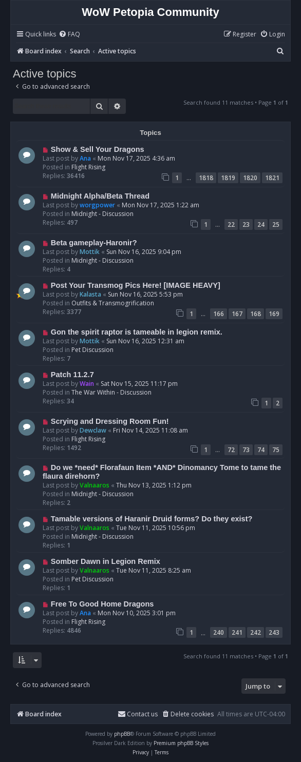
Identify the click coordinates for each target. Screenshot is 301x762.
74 (261, 449)
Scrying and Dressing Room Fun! (110, 421)
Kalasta (90, 294)
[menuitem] (69, 35)
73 (246, 449)
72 (231, 449)
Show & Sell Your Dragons (97, 149)
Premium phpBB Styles (181, 743)
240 (218, 632)
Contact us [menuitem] (138, 714)
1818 (206, 177)
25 (275, 224)
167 (237, 313)
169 (274, 313)
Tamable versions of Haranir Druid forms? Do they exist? (152, 519)
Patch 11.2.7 (72, 374)
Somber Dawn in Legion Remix (105, 561)
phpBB (122, 733)
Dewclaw (93, 430)
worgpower (97, 205)
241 (237, 632)
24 (261, 224)
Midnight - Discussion (102, 213)
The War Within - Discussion (111, 392)
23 (246, 224)
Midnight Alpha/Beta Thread (100, 196)
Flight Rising (88, 167)
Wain (87, 383)
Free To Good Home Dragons (102, 604)
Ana (85, 158)
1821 (272, 177)
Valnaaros (94, 485)
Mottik (90, 251)
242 (255, 632)
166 (218, 313)
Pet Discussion (92, 349)
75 (275, 449)
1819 (228, 177)
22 (231, 224)
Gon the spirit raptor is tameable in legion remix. (136, 332)
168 (255, 313)
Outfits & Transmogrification (112, 303)
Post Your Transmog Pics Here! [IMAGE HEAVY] (135, 285)
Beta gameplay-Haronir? (94, 243)
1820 (250, 177)
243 (274, 632)
